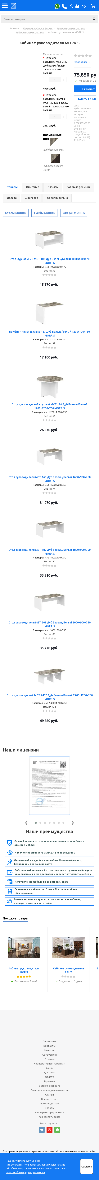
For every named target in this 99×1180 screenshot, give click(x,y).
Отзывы (50, 1059)
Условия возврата (49, 1085)
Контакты (49, 1045)
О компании (49, 1041)
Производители (49, 1103)
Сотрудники (49, 1054)
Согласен (86, 1166)
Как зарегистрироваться (49, 1112)
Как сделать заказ (50, 1116)
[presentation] (26, 822)
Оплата (49, 1076)
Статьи (49, 1094)
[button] (36, 823)
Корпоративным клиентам (49, 1063)
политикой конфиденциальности (25, 1172)
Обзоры (49, 1108)
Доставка (49, 1072)
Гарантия (49, 1081)
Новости (49, 1050)
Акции (49, 1068)
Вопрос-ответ (49, 1099)
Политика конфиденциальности (50, 1090)
